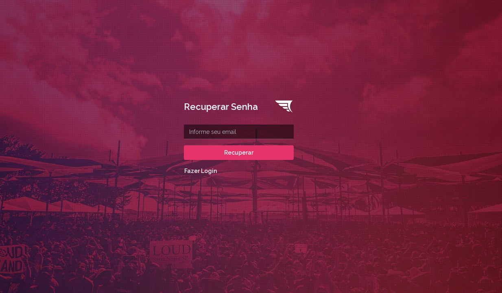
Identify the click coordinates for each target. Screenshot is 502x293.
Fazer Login (200, 171)
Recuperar (238, 152)
